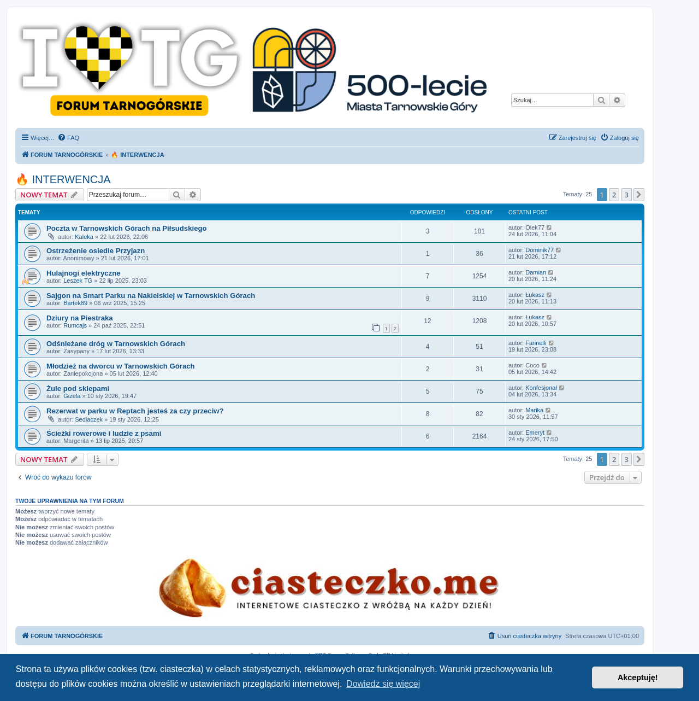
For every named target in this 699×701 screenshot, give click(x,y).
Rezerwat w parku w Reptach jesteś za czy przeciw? (135, 411)
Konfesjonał (541, 387)
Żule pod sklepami (77, 388)
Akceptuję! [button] (638, 677)
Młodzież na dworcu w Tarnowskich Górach (120, 366)
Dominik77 (539, 250)
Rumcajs (75, 325)
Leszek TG (77, 280)
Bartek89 (75, 303)
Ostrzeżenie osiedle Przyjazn (95, 251)
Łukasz (534, 294)
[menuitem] (68, 137)
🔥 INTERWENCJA (63, 179)
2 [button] (614, 195)
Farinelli (536, 343)
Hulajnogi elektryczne (83, 273)
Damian (535, 272)
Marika (534, 410)
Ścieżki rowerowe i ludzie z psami (103, 433)
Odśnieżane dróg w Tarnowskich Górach (115, 344)
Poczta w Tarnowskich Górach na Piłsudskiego (126, 228)
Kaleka (84, 236)
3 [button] (627, 195)
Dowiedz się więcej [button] (383, 683)
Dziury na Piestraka (79, 318)
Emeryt (534, 432)
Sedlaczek (89, 419)
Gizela (71, 396)
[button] (638, 194)
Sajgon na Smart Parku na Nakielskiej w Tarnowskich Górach (150, 295)
